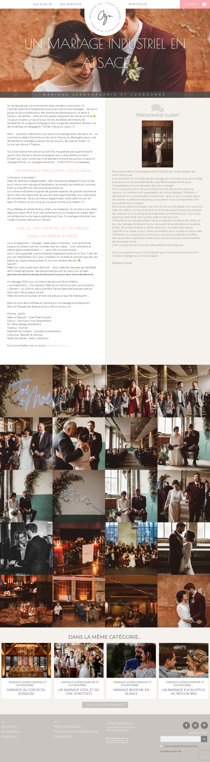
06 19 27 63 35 (120, 730)
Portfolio (138, 4)
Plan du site (63, 736)
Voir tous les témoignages (105, 704)
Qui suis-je (42, 4)
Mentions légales (67, 726)
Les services (70, 4)
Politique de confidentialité (76, 731)
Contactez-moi (117, 740)
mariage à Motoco (57, 345)
